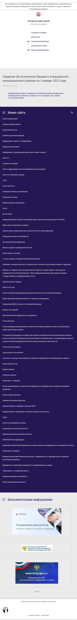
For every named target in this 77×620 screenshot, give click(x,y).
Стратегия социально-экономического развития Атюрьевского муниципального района (36, 358)
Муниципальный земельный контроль (17, 434)
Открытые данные (9, 375)
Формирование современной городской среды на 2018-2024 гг (26, 412)
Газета (5, 208)
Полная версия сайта (39, 46)
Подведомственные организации (15, 191)
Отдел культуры (8, 321)
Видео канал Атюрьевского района (15, 225)
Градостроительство (10, 364)
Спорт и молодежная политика (14, 423)
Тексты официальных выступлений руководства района (24, 169)
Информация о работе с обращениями (17, 141)
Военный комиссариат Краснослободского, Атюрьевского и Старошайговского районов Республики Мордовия (36, 458)
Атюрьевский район (39, 21)
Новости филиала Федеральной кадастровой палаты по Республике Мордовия (32, 293)
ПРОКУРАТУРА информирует (13, 440)
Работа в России (9, 287)
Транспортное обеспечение (13, 353)
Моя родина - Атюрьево (11, 381)
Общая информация (10, 119)
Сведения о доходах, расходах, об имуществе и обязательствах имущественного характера (37, 264)
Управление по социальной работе (16, 471)
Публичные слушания (11, 451)
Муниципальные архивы (12, 282)
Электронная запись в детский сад (15, 236)
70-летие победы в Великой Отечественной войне (21, 259)
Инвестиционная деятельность (14, 482)
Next (73, 591)
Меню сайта (35, 37)
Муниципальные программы (14, 203)
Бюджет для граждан (10, 310)
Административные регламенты (15, 476)
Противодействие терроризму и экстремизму (20, 315)
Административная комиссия (14, 400)
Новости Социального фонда (13, 175)
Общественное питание (11, 253)
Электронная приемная (40, 41)
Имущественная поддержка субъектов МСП (19, 406)
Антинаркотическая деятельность (15, 428)
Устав (5, 180)
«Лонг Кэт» (45, 615)
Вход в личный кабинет (40, 50)
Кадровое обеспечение (11, 147)
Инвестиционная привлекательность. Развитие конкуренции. (26, 298)
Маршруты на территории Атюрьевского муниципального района (27, 465)
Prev (4, 591)
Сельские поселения (38, 33)
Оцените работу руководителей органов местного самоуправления (28, 231)
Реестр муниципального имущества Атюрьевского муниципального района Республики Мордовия (36, 387)
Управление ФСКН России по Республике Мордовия (22, 304)
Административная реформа (13, 135)
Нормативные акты (10, 130)
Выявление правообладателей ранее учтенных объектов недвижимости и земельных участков (38, 445)
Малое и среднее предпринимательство (17, 248)
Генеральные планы (10, 197)
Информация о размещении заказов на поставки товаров (24, 152)
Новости (6, 158)
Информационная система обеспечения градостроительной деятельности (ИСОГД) (34, 220)
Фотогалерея (7, 214)
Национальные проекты (12, 395)
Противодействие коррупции (14, 242)
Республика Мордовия (38, 24)
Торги (5, 417)
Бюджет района (8, 369)
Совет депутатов (9, 186)
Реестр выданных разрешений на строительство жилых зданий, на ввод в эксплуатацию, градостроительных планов (36, 328)
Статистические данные (12, 347)
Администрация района (12, 124)
